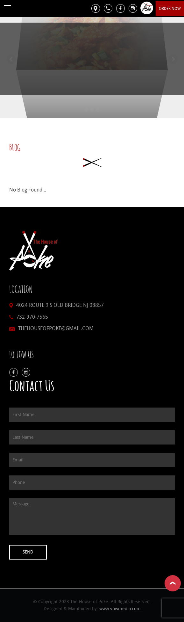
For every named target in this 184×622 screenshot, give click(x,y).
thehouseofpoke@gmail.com (56, 328)
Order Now (170, 8)
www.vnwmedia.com (120, 608)
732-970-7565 (32, 317)
